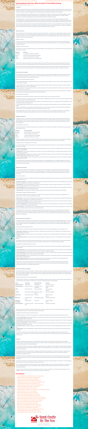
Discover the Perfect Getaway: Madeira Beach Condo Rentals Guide (28, 395)
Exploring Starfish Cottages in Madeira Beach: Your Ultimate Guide (28, 386)
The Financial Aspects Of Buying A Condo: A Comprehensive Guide (28, 383)
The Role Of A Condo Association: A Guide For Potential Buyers (26, 0)
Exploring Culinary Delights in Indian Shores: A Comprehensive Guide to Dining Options (31, 398)
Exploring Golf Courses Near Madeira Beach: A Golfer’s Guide (27, 403)
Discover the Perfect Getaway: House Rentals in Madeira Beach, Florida (29, 401)
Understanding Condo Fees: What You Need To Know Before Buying (28, 377)
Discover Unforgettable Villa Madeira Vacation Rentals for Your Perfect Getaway (58, 0)
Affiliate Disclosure (46, 423)
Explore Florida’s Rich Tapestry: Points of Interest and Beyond (27, 392)
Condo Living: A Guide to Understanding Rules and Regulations (27, 407)
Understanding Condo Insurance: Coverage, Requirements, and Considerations (30, 409)
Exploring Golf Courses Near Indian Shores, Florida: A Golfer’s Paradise (29, 404)
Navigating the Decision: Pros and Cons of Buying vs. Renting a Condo (29, 380)
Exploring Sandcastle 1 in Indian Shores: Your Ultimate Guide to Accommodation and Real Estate (33, 389)
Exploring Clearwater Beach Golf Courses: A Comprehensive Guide (28, 410)
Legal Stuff (40, 423)
